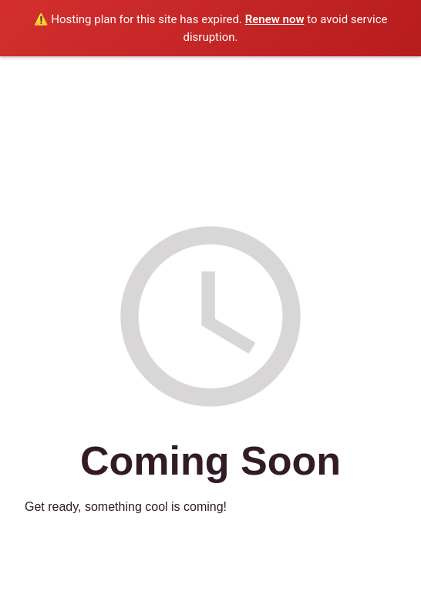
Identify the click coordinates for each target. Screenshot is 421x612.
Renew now (275, 19)
